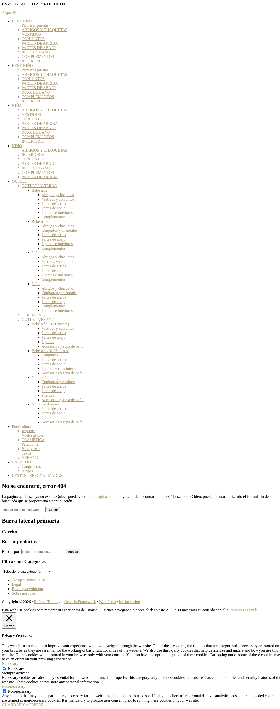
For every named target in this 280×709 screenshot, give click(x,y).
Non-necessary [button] (13, 686)
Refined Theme (46, 602)
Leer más (250, 610)
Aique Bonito (12, 12)
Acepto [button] (236, 610)
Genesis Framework (80, 602)
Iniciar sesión (129, 602)
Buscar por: (11, 551)
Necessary (16, 668)
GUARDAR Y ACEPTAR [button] (22, 705)
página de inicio (109, 496)
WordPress (107, 602)
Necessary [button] (10, 663)
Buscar (73, 552)
